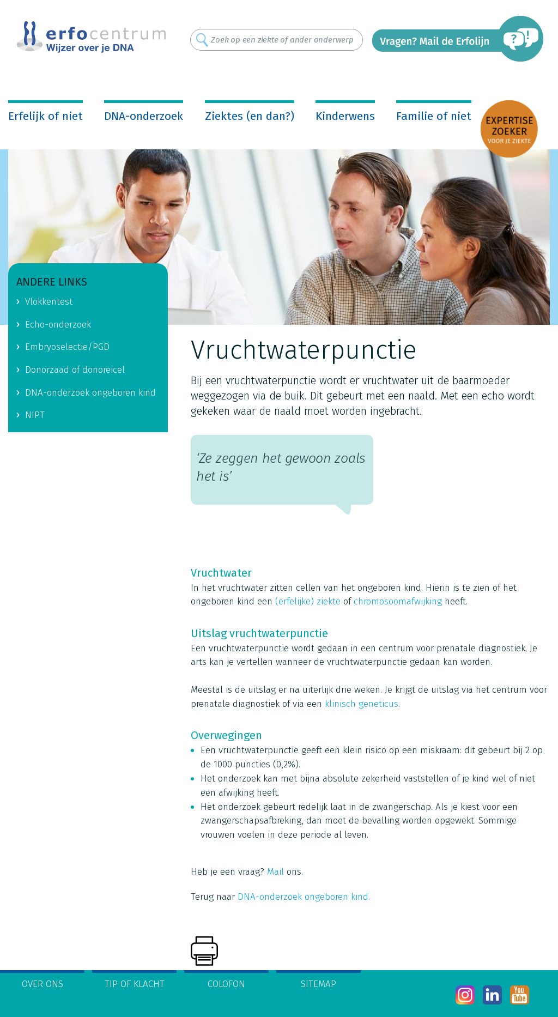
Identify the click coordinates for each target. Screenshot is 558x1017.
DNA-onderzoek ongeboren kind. (304, 897)
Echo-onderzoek (58, 324)
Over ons (42, 984)
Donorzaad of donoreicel (75, 370)
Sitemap (318, 984)
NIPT (35, 415)
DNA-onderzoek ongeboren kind (90, 392)
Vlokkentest (48, 301)
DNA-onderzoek (143, 116)
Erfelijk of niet (45, 116)
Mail (275, 871)
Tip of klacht (135, 984)
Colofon (226, 984)
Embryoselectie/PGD (67, 347)
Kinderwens (345, 116)
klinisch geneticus (361, 704)
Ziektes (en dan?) (249, 116)
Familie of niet (433, 116)
